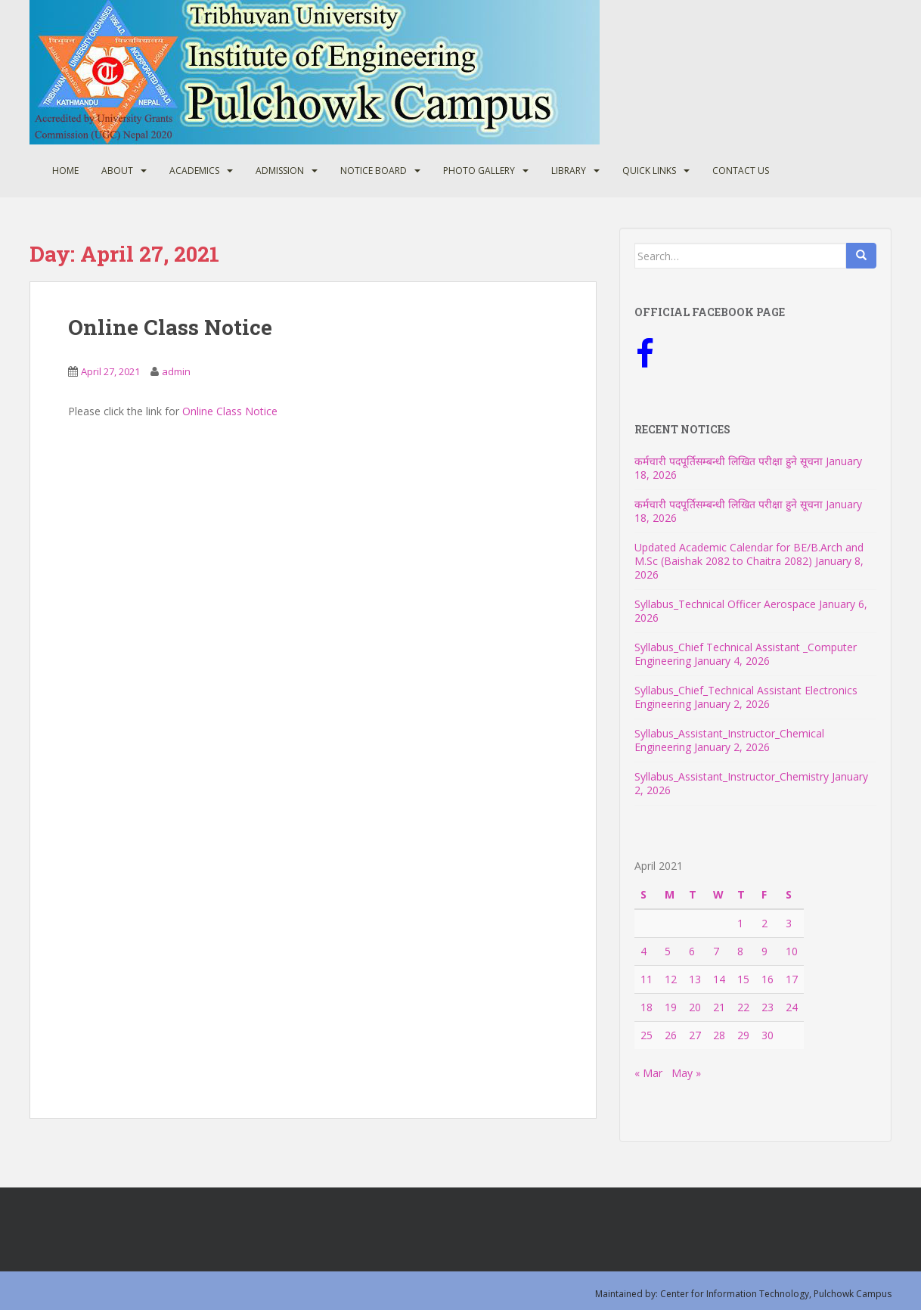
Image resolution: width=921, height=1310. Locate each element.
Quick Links (649, 170)
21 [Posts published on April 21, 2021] (719, 1007)
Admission (280, 170)
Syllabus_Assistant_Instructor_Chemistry (731, 776)
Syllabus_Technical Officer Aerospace (725, 604)
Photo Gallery (479, 170)
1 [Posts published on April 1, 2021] (740, 923)
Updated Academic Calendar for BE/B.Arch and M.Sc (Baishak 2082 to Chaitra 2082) (749, 554)
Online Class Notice (170, 327)
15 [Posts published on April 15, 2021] (743, 979)
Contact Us (740, 170)
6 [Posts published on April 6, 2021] (692, 951)
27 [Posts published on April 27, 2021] (695, 1035)
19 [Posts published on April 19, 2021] (671, 1007)
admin (176, 371)
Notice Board (373, 170)
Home (65, 170)
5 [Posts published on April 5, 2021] (668, 951)
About (117, 170)
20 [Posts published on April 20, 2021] (695, 1007)
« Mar (648, 1073)
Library (568, 170)
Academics (194, 170)
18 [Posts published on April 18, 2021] (646, 1007)
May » (686, 1073)
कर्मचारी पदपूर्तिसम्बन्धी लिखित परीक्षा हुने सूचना (728, 461)
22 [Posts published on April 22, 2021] (743, 1007)
